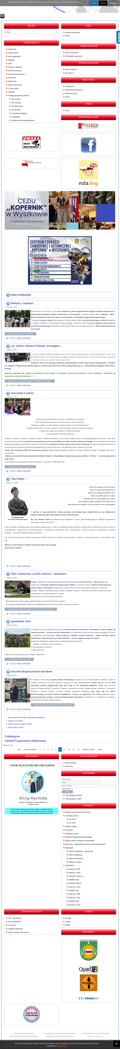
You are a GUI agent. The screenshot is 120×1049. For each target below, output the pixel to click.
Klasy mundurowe (71, 52)
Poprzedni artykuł (30, 749)
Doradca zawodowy (72, 32)
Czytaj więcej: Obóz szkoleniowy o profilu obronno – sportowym (30, 609)
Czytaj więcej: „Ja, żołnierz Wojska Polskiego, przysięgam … (29, 381)
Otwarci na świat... (75, 862)
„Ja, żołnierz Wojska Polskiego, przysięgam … (37, 345)
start (19, 749)
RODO (67, 925)
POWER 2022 (74, 880)
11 (73, 749)
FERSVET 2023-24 (76, 876)
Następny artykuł (88, 749)
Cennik (67, 922)
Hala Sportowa (70, 763)
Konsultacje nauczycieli (73, 56)
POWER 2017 (74, 890)
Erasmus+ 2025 (74, 869)
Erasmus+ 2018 (74, 894)
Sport (10, 63)
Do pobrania (15, 110)
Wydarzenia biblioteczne (74, 90)
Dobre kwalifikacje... (76, 855)
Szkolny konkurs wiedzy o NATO (20, 724)
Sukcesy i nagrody (15, 67)
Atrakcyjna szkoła (71, 834)
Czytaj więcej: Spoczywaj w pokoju (20, 467)
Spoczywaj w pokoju (22, 393)
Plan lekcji (12, 78)
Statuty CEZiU (13, 53)
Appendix (11, 92)
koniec (100, 749)
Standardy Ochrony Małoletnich (23, 120)
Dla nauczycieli (16, 106)
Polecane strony (71, 93)
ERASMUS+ (70, 865)
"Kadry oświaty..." (71, 826)
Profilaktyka (15, 117)
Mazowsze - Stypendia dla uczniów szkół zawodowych (85, 844)
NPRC (67, 97)
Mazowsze (69, 848)
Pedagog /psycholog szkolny (18, 95)
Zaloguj (67, 792)
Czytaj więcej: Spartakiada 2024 (19, 659)
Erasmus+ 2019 (74, 887)
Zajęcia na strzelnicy (15, 721)
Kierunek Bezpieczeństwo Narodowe (31, 671)
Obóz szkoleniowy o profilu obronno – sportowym (38, 573)
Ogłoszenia (12, 81)
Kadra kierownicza (15, 71)
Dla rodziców (16, 103)
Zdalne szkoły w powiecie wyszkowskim (80, 841)
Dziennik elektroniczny (16, 74)
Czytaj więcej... (62, 1046)
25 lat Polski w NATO (16, 727)
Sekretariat (12, 49)
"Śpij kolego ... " (19, 478)
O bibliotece (69, 86)
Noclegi (68, 918)
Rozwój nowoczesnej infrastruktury (78, 812)
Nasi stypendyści (14, 56)
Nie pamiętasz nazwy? (74, 795)
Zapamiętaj (66, 789)
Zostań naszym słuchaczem (18, 932)
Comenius (69, 830)
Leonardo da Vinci (72, 816)
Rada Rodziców (71, 69)
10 (68, 749)
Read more (114, 3)
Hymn (67, 110)
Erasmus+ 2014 (74, 905)
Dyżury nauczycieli (15, 85)
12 (78, 749)
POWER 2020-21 (75, 883)
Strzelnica (69, 766)
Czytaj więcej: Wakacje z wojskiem (20, 334)
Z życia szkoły (13, 88)
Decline (103, 3)
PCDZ (67, 36)
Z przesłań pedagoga (19, 113)
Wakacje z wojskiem (22, 303)
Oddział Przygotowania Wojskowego (25, 740)
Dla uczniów (15, 99)
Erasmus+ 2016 (74, 898)
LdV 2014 (72, 819)
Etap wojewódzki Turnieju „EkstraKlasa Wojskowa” (26, 717)
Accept (93, 3)
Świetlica (11, 60)
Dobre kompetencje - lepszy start (81, 851)
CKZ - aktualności (14, 918)
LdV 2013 (72, 823)
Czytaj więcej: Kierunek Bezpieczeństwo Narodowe (52, 705)
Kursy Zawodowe (14, 922)
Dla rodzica (69, 73)
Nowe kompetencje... (76, 858)
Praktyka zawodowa (15, 929)
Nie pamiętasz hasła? (74, 799)
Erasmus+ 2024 (74, 873)
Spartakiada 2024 (21, 621)
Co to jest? (12, 925)
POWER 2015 (74, 901)
